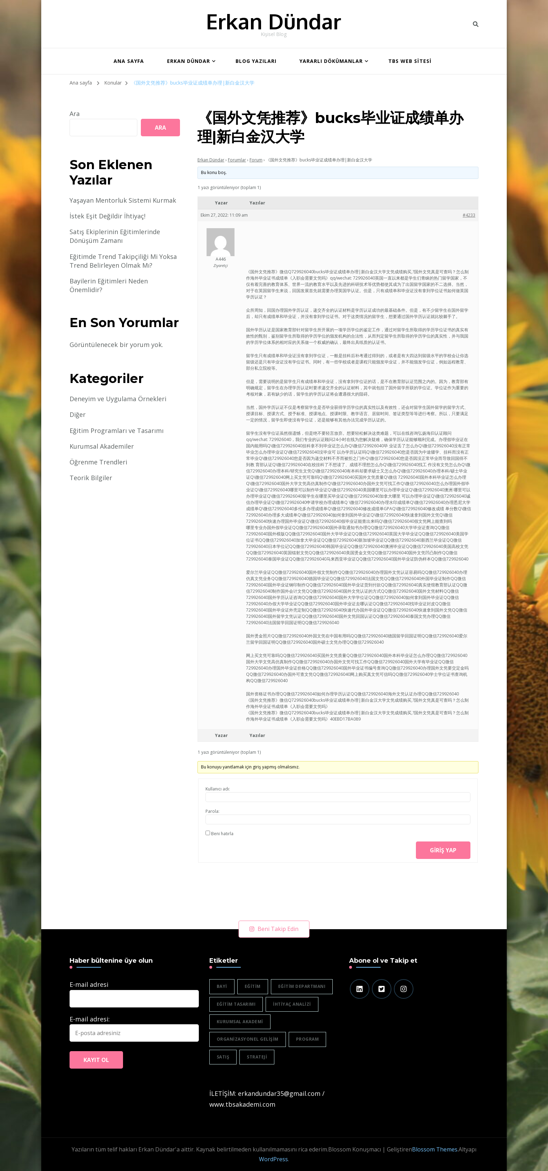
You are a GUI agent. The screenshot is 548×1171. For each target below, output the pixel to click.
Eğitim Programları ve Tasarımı (117, 430)
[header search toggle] (475, 24)
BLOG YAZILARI (256, 61)
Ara (75, 113)
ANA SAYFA (129, 61)
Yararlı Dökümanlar (331, 61)
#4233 (469, 215)
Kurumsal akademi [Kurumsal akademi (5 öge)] (240, 1022)
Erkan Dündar (273, 21)
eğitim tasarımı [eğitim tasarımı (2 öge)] (236, 1004)
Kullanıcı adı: (218, 789)
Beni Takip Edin (273, 929)
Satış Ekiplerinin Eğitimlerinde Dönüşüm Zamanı (115, 236)
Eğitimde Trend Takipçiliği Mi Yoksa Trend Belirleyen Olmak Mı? (123, 260)
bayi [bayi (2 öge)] (222, 986)
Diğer (78, 414)
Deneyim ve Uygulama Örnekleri (118, 399)
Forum (256, 160)
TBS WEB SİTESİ (410, 61)
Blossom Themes (434, 1149)
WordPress (273, 1159)
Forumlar (237, 160)
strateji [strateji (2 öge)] (257, 1057)
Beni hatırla (222, 834)
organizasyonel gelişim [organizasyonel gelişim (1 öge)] (248, 1039)
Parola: (212, 811)
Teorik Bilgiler (91, 478)
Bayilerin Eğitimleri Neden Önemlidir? (109, 285)
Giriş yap (443, 850)
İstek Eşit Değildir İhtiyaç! (107, 216)
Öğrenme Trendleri (98, 462)
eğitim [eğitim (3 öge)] (253, 986)
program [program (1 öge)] (307, 1039)
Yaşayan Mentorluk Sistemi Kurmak (123, 200)
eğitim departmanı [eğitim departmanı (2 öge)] (302, 986)
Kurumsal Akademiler (102, 446)
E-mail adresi (89, 984)
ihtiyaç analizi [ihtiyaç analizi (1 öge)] (292, 1004)
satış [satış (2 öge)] (223, 1057)
